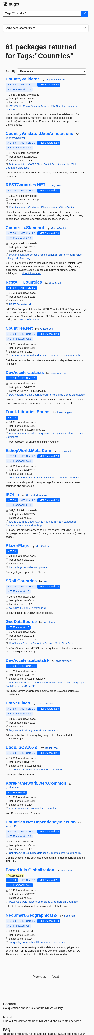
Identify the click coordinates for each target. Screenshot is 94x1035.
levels (53, 477)
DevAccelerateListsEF (27, 660)
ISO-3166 (25, 607)
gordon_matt (13, 787)
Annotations (22, 164)
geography (15, 942)
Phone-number (49, 207)
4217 (60, 521)
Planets (71, 433)
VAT (11, 106)
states (42, 730)
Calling (55, 433)
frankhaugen (64, 412)
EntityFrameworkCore (18, 685)
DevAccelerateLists (25, 372)
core (11, 477)
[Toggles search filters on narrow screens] (84, 28)
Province (49, 643)
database (42, 355)
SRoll (46, 581)
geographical (29, 942)
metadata (26, 477)
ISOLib (12, 495)
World (24, 207)
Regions (40, 808)
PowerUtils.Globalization (30, 870)
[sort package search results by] (51, 71)
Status (8, 1017)
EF (33, 685)
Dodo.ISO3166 (20, 747)
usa (48, 730)
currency (64, 254)
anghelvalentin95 (55, 79)
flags (19, 567)
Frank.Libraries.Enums (28, 412)
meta (17, 477)
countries (23, 254)
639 (48, 521)
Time (60, 394)
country (13, 254)
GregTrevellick (45, 703)
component (40, 567)
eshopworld (64, 451)
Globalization (58, 901)
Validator (73, 106)
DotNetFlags (18, 703)
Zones (67, 394)
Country (27, 643)
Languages (78, 394)
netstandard (39, 607)
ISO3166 (19, 521)
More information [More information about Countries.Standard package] (31, 273)
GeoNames (15, 643)
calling (9, 258)
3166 (53, 521)
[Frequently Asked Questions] (6, 1030)
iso (31, 254)
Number (45, 106)
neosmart (69, 915)
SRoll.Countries (21, 581)
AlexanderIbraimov (36, 495)
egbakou (57, 185)
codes (59, 769)
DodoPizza (51, 747)
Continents (34, 207)
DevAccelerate (17, 394)
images (30, 730)
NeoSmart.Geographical (29, 915)
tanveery (62, 373)
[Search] (84, 14)
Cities (62, 207)
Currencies (50, 394)
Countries (61, 106)
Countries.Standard (25, 228)
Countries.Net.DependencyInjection (41, 822)
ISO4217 (40, 521)
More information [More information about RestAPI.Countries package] (30, 319)
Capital (70, 207)
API (30, 304)
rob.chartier (50, 622)
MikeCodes (42, 546)
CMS (32, 808)
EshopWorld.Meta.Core (28, 450)
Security (35, 106)
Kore (12, 808)
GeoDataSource (21, 622)
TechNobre (67, 870)
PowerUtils (15, 901)
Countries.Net (19, 328)
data (62, 355)
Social (26, 106)
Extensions (43, 901)
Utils (24, 901)
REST (12, 304)
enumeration (60, 942)
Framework (21, 808)
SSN (17, 106)
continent (53, 254)
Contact (9, 1004)
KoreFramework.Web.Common (36, 783)
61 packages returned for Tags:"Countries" (41, 51)
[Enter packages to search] (42, 14)
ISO (11, 521)
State (58, 643)
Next (55, 977)
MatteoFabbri (58, 228)
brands (37, 477)
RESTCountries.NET (26, 185)
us (36, 730)
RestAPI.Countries (24, 282)
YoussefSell (46, 328)
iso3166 (13, 769)
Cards (80, 433)
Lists (29, 394)
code (36, 254)
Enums (13, 433)
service (45, 477)
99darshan (55, 282)
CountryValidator (22, 79)
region (43, 254)
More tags (23, 167)
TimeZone (67, 643)
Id (21, 106)
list (79, 355)
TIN (53, 106)
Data (12, 164)
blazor (12, 567)
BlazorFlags (17, 546)
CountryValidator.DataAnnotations (39, 133)
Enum (21, 433)
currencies (76, 254)
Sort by (11, 71)
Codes (63, 433)
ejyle (53, 373)
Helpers (32, 901)
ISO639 (29, 521)
